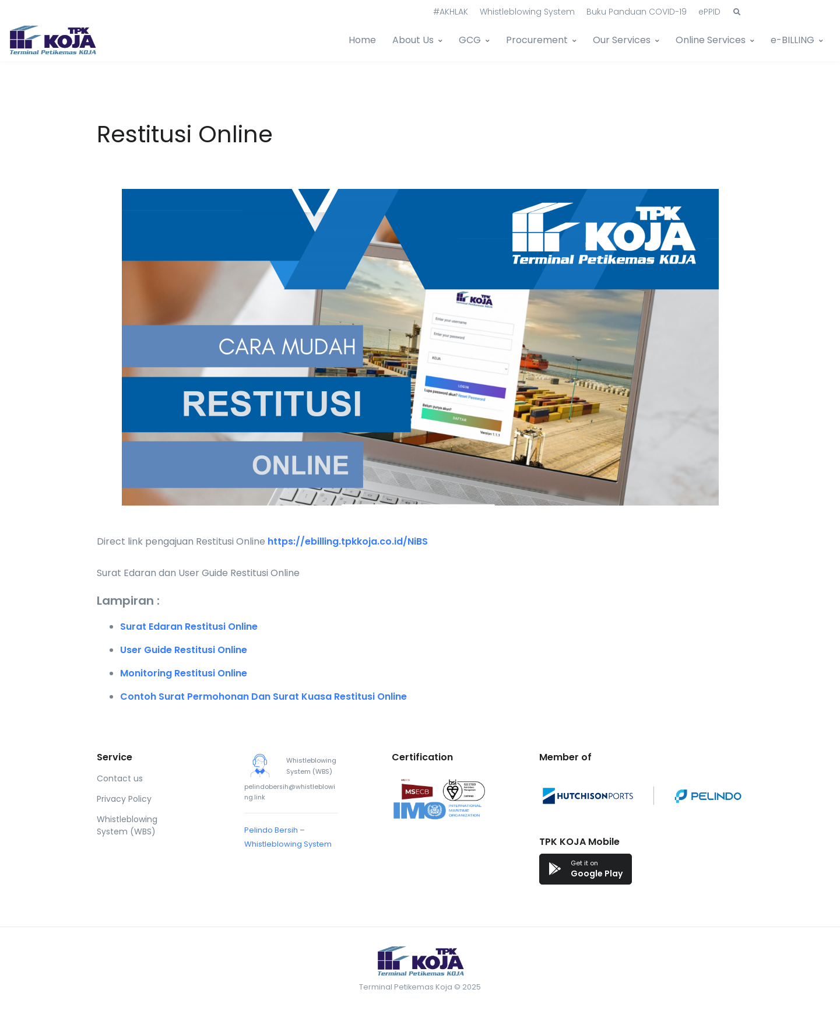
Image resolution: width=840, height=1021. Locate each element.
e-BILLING (792, 40)
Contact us (120, 778)
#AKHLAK (450, 11)
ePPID (709, 11)
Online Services (711, 40)
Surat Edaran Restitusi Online (189, 626)
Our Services (622, 40)
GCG (470, 40)
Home (362, 40)
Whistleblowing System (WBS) (127, 825)
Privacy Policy (124, 799)
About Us (413, 40)
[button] (737, 12)
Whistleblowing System (527, 11)
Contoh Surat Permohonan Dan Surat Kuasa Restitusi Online (263, 696)
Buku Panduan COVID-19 (636, 11)
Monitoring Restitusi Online (183, 673)
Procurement (537, 40)
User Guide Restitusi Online (183, 650)
